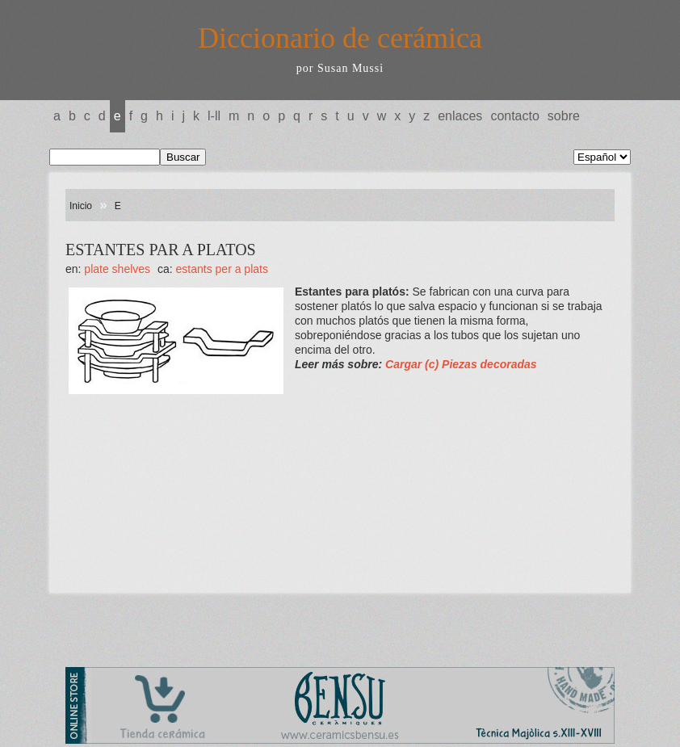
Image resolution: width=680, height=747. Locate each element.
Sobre (564, 116)
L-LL (214, 116)
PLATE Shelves (117, 268)
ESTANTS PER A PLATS (222, 268)
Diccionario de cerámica (340, 38)
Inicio (80, 206)
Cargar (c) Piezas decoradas (461, 364)
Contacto (514, 116)
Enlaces (460, 116)
